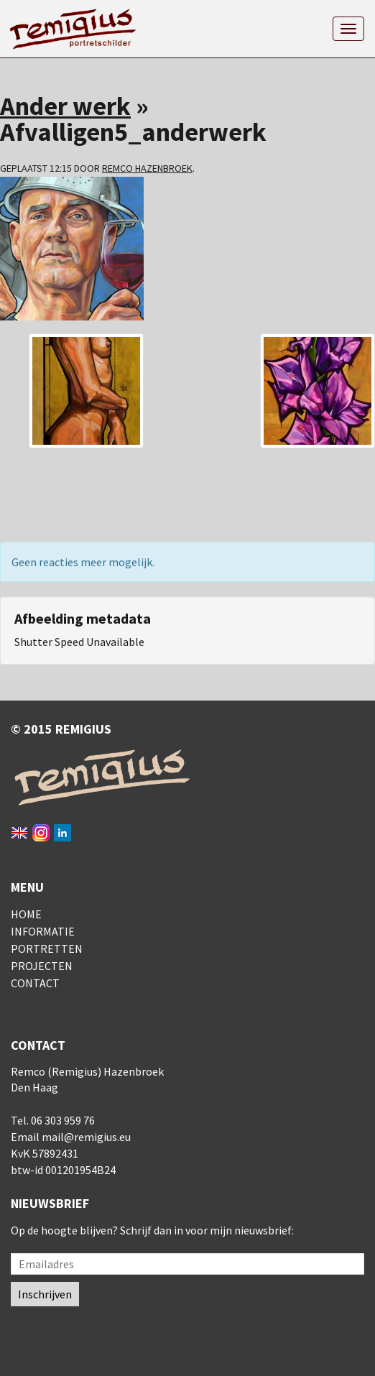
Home (26, 914)
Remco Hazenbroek (147, 168)
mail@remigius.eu (86, 1137)
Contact (35, 983)
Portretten (47, 948)
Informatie (43, 931)
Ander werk (65, 106)
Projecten (42, 966)
